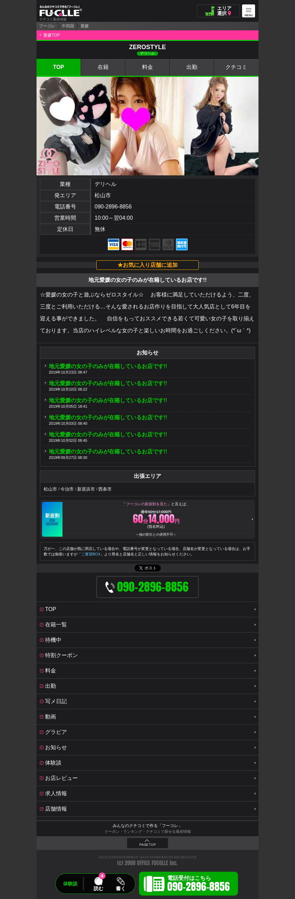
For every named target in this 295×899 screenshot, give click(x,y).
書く (120, 888)
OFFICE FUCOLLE (152, 863)
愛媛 (85, 26)
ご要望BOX (90, 554)
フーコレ (47, 26)
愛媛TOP (51, 35)
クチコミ (236, 67)
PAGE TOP (147, 844)
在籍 (103, 67)
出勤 (191, 67)
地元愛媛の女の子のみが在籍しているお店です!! (108, 366)
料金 (147, 67)
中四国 (68, 26)
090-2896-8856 (113, 206)
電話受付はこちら (198, 884)
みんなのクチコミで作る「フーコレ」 (147, 825)
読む (98, 888)
